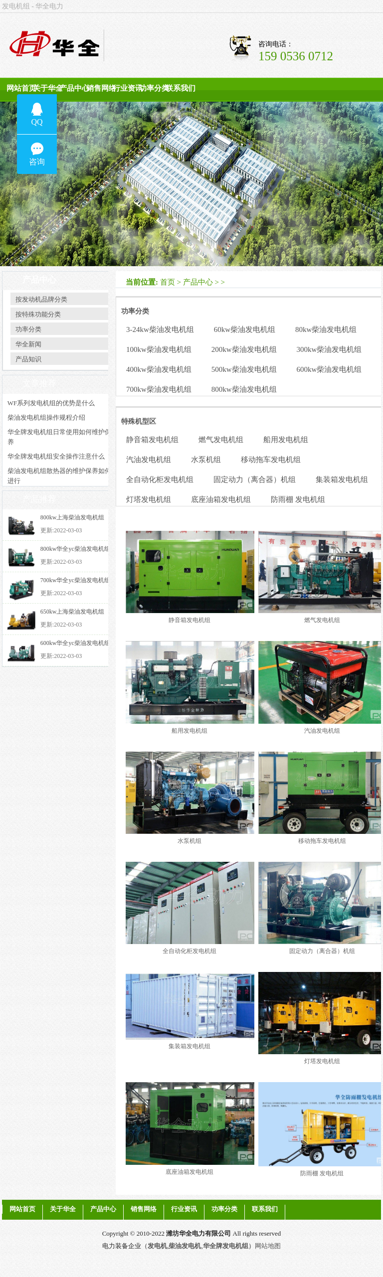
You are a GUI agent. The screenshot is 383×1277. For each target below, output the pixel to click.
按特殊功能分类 (38, 314)
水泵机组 (206, 460)
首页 (167, 282)
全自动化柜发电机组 (159, 479)
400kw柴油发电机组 (159, 369)
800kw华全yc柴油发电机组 (75, 548)
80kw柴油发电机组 (326, 329)
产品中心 (74, 88)
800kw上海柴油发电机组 (72, 517)
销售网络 (101, 88)
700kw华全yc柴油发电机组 (75, 580)
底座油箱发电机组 (221, 499)
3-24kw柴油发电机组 (160, 329)
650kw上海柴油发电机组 (72, 611)
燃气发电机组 (220, 440)
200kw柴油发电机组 (244, 349)
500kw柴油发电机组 (244, 369)
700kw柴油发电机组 (159, 389)
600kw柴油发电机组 (329, 369)
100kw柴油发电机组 (159, 349)
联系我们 (180, 88)
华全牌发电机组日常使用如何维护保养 (59, 437)
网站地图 (268, 1246)
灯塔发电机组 (148, 499)
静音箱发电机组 (152, 440)
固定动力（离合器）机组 (254, 479)
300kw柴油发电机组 (329, 349)
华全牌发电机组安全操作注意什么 (56, 456)
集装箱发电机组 (342, 479)
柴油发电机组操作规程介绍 (46, 417)
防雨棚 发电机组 (298, 499)
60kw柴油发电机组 (244, 329)
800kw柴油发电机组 (244, 389)
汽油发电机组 (148, 460)
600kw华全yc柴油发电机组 (75, 642)
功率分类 (154, 88)
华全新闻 (28, 344)
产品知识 (28, 359)
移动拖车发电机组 (271, 460)
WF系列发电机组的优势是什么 (51, 403)
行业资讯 (128, 88)
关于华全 (48, 88)
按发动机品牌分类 (41, 299)
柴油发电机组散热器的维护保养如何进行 (59, 475)
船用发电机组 (285, 440)
